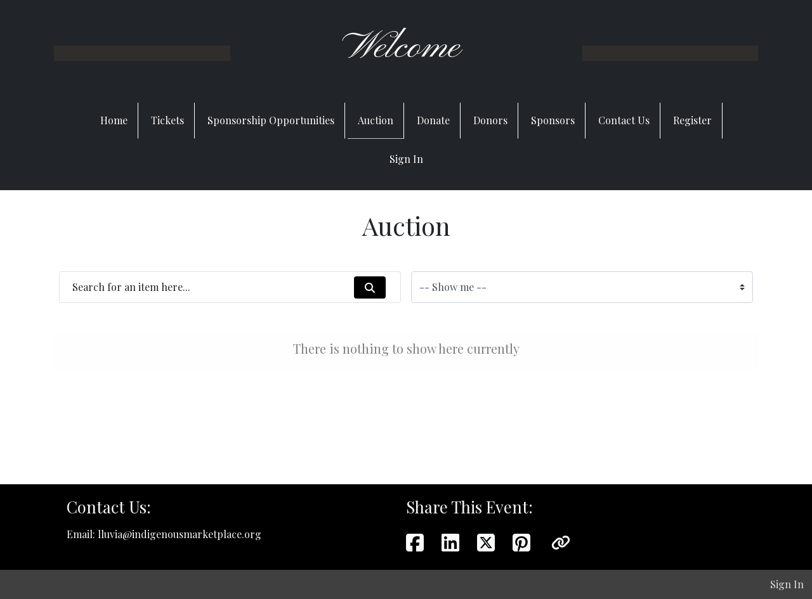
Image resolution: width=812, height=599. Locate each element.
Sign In (406, 158)
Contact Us (624, 120)
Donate (433, 120)
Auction (375, 120)
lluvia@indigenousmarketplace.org (179, 534)
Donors (490, 120)
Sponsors (553, 120)
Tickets (167, 120)
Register (692, 120)
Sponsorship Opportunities (270, 120)
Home (114, 120)
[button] (560, 542)
